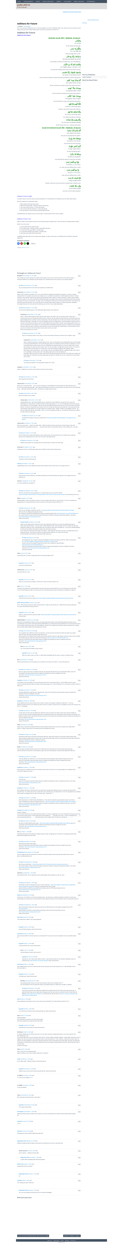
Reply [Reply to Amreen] (79, 481)
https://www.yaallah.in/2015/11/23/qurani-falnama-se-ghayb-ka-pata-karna (50, 864)
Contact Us (73, 1240)
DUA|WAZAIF (67, 1)
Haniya (19, 895)
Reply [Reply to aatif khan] (79, 873)
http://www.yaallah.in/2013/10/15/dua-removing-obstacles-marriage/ (58, 510)
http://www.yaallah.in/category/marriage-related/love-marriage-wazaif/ (40, 541)
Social (62, 1240)
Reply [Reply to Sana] (79, 1015)
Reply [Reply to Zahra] (79, 646)
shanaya (19, 463)
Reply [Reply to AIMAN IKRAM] (79, 620)
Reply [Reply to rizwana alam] (79, 383)
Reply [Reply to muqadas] (79, 367)
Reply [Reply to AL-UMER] (79, 1075)
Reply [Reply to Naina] (79, 498)
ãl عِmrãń (21, 563)
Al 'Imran (21, 285)
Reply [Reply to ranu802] (79, 1180)
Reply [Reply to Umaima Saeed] (79, 522)
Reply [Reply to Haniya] (79, 895)
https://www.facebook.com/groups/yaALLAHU (30, 516)
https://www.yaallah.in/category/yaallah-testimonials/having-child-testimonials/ (54, 598)
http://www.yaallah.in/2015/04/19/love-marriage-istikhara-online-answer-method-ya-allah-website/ (42, 494)
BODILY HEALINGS (79, 1)
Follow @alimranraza (93, 20)
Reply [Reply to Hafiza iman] (79, 1164)
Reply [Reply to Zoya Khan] (79, 917)
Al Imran (21, 26)
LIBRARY (58, 1)
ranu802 (19, 1180)
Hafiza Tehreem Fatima (23, 602)
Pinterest (84, 23)
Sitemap (67, 1240)
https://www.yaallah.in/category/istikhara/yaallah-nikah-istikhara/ (60, 801)
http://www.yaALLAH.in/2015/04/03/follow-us (67, 513)
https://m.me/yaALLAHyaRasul (67, 993)
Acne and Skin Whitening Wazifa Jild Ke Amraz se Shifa (33, 1235)
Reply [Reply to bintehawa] (79, 1032)
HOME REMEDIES (28, 1)
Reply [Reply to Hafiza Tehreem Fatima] (79, 602)
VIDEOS (38, 1)
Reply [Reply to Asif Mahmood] (79, 852)
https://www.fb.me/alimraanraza (29, 995)
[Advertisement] (45, 18)
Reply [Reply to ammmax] (79, 1121)
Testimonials (56, 1240)
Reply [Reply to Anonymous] (79, 292)
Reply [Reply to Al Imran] (79, 490)
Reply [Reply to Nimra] (79, 724)
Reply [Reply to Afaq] (79, 1049)
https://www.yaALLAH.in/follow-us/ (35, 993)
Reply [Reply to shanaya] (79, 463)
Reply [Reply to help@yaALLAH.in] (79, 1141)
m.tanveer (19, 810)
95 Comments (27, 26)
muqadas (19, 680)
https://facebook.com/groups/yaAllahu (39, 960)
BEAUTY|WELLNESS (48, 1)
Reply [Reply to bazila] (79, 747)
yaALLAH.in (23, 4)
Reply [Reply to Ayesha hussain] (79, 1150)
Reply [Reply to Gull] (79, 950)
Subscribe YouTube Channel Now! (83, 11)
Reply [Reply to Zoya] (79, 999)
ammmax (19, 1121)
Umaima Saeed (24, 522)
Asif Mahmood (21, 852)
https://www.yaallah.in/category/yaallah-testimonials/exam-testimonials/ (58, 614)
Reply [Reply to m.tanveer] (79, 810)
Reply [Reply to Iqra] (79, 659)
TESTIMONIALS (91, 1)
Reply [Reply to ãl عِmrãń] (79, 563)
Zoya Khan (20, 917)
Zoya (18, 999)
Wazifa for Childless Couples (72, 1235)
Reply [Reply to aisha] (79, 553)
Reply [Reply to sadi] (79, 586)
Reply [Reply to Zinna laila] (79, 447)
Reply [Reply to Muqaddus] (79, 275)
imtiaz (18, 1059)
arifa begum (20, 1111)
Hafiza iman (20, 1164)
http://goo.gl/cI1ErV (23, 908)
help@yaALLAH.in (22, 1141)
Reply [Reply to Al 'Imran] (79, 285)
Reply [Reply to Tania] (79, 1095)
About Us (49, 1240)
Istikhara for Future (27, 23)
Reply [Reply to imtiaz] (79, 1059)
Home (19, 1)
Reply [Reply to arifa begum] (79, 1111)
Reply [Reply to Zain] (79, 831)
